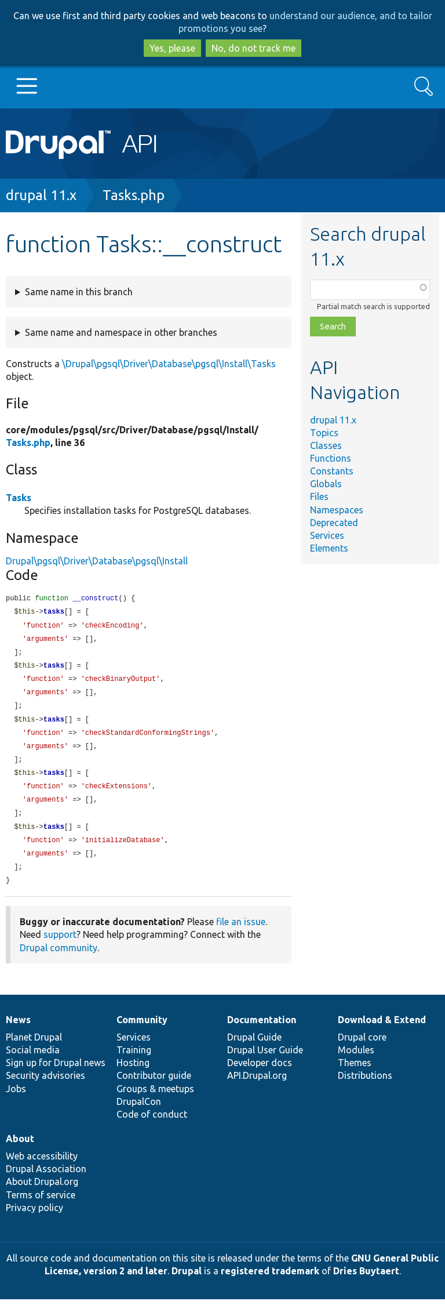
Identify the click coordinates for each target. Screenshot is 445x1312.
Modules (356, 1062)
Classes (326, 445)
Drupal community (58, 960)
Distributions (365, 1088)
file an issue (240, 934)
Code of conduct (151, 1127)
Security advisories (45, 1088)
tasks (53, 613)
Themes (354, 1075)
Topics (324, 432)
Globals (326, 484)
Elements (329, 548)
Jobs (16, 1101)
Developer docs (259, 1075)
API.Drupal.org (257, 1088)
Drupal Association (46, 1181)
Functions (330, 458)
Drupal (187, 1283)
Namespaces (336, 510)
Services (327, 535)
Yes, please (172, 48)
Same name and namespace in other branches (121, 332)
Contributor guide (153, 1088)
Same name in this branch (79, 292)
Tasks (18, 497)
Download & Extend (382, 1032)
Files (319, 496)
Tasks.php (134, 195)
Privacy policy (34, 1220)
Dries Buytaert (366, 1283)
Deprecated (334, 522)
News (18, 1032)
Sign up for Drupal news (55, 1075)
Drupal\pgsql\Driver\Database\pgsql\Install (97, 561)
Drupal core (362, 1050)
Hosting (132, 1075)
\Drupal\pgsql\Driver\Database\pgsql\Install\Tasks (169, 363)
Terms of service (40, 1207)
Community (141, 1032)
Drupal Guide (254, 1050)
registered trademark (270, 1283)
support (59, 947)
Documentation (261, 1032)
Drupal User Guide (265, 1062)
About (20, 1151)
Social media (33, 1062)
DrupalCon (138, 1114)
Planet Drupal (34, 1050)
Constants (331, 471)
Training (133, 1062)
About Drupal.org (42, 1194)
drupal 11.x (41, 195)
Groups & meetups (155, 1101)
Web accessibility (42, 1169)
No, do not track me (253, 48)
